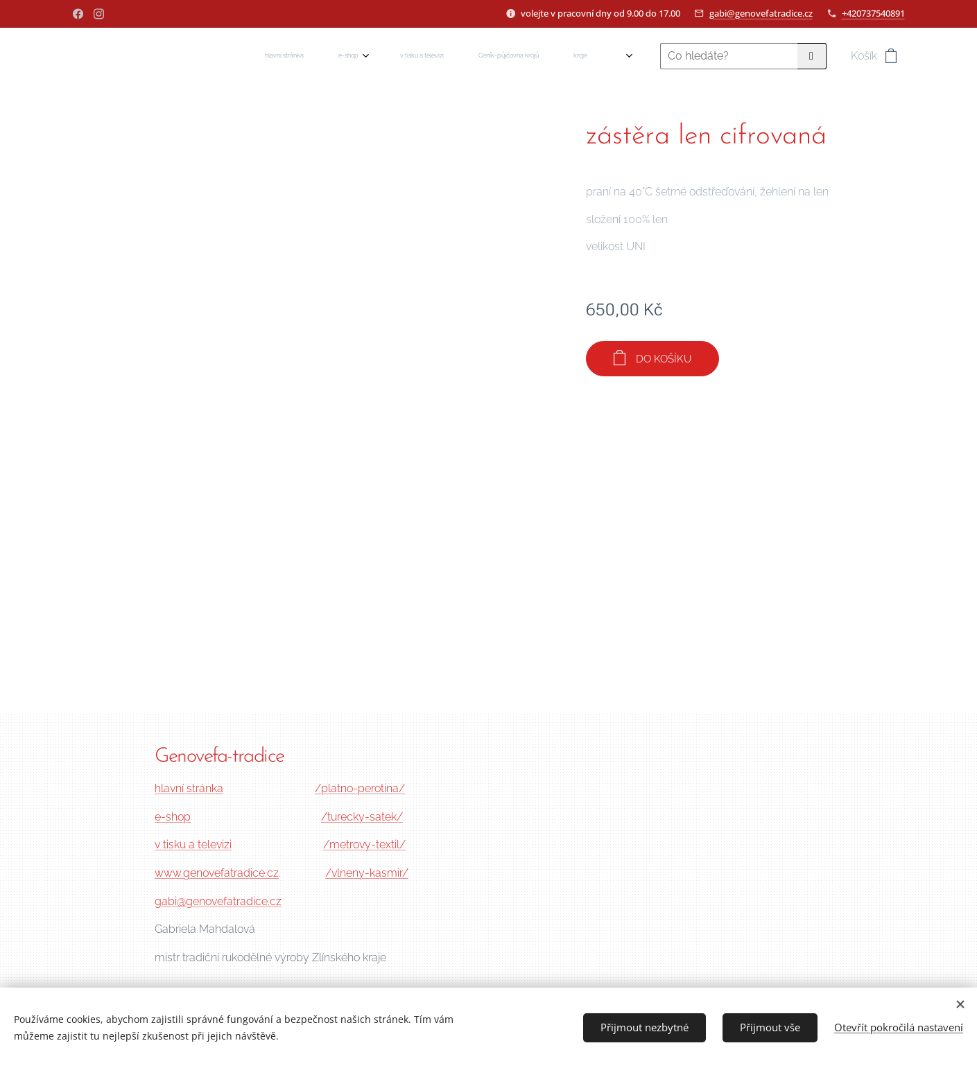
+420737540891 (873, 13)
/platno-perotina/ (360, 788)
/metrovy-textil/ (364, 844)
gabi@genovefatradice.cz (761, 13)
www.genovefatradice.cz (217, 872)
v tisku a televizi (193, 844)
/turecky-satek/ (362, 816)
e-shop (173, 816)
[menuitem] (386, 56)
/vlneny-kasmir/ (366, 872)
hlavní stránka (189, 788)
